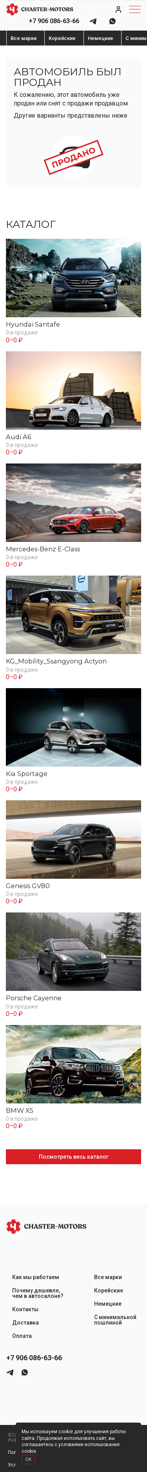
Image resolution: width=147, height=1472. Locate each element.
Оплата (22, 1336)
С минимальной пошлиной (115, 1320)
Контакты (25, 1309)
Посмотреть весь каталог (74, 1157)
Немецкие (100, 38)
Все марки (23, 38)
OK (28, 1459)
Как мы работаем (35, 1277)
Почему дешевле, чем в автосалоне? (38, 1293)
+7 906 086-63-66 (54, 21)
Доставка (25, 1322)
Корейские (62, 38)
